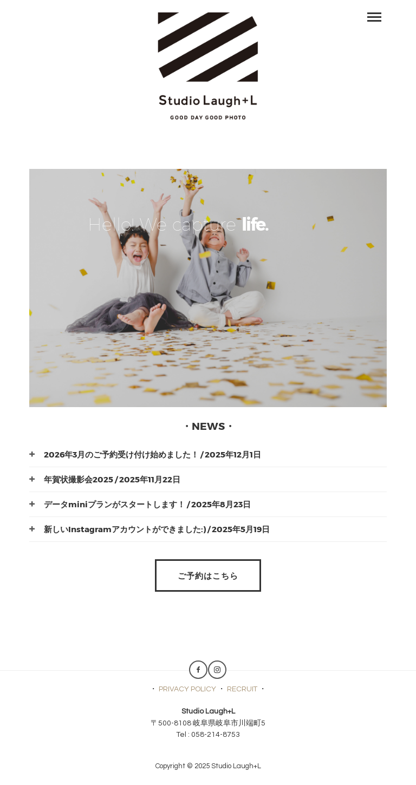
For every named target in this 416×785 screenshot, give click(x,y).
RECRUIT (242, 689)
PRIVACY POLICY (187, 689)
